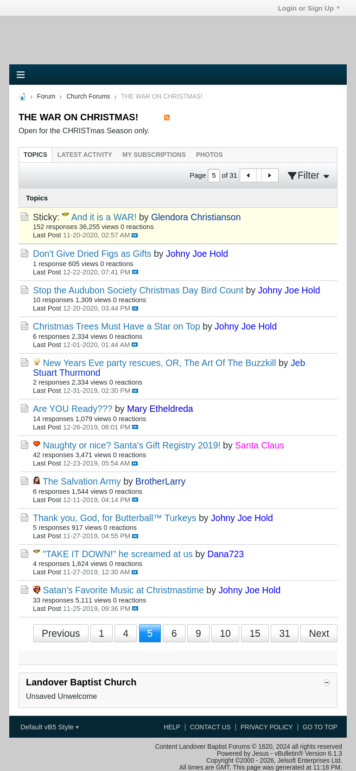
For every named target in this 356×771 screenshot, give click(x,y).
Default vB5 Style (49, 727)
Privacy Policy (267, 727)
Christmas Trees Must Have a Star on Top (116, 326)
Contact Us (210, 727)
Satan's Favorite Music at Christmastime (123, 590)
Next (319, 633)
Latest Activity (84, 154)
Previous (61, 633)
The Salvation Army (82, 481)
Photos (209, 154)
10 (225, 633)
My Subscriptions (154, 154)
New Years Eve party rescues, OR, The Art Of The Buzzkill (159, 363)
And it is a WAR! (104, 217)
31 (284, 633)
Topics (35, 154)
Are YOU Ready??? (73, 409)
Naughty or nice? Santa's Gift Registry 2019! (131, 445)
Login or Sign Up (309, 8)
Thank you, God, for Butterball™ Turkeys (114, 518)
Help (172, 727)
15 (255, 633)
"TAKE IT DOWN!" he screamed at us (117, 554)
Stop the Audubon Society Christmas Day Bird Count (138, 290)
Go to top (320, 727)
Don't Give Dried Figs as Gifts (92, 254)
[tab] (35, 154)
